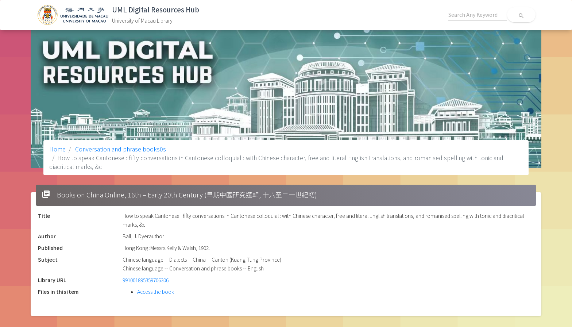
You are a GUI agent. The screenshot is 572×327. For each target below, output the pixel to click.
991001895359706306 (146, 280)
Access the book (155, 291)
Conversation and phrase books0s (120, 149)
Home (57, 149)
